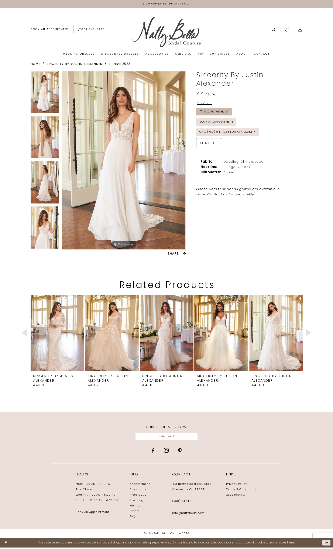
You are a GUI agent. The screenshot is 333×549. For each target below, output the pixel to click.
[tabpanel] (45, 94)
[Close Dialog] (6, 544)
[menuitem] (49, 30)
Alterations (138, 491)
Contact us (217, 200)
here (290, 544)
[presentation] (57, 333)
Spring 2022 (119, 64)
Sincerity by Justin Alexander (75, 64)
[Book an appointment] (49, 30)
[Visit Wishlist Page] (287, 30)
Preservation (139, 496)
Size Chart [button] (206, 104)
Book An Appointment (92, 514)
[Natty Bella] (167, 32)
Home (35, 64)
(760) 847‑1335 (183, 503)
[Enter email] (167, 437)
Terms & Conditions (241, 491)
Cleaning (136, 502)
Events (135, 513)
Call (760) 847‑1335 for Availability (232, 137)
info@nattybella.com (188, 514)
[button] (300, 30)
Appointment (140, 486)
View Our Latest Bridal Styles (166, 4)
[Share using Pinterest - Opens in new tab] (184, 254)
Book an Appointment (220, 126)
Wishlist (136, 507)
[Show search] (273, 30)
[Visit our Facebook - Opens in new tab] (153, 452)
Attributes (209, 149)
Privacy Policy (236, 486)
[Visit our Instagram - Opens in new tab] (166, 452)
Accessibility (236, 496)
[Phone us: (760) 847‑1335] (91, 30)
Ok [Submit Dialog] (326, 544)
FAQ (132, 518)
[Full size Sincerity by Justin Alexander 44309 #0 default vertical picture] (123, 161)
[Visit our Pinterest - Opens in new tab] (180, 452)
